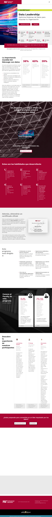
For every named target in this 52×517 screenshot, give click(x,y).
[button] (49, 2)
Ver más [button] (21, 327)
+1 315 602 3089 (37, 501)
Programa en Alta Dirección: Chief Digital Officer (29, 48)
